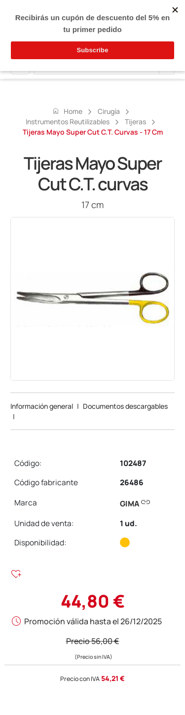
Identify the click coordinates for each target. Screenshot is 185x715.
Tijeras (135, 121)
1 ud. (128, 523)
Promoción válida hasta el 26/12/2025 (93, 621)
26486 (132, 482)
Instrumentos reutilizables (68, 121)
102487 (133, 463)
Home (67, 111)
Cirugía (109, 111)
